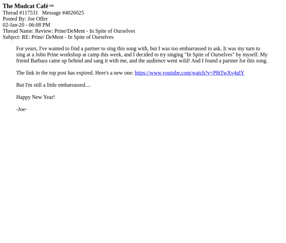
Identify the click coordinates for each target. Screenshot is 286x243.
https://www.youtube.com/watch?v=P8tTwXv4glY (190, 73)
